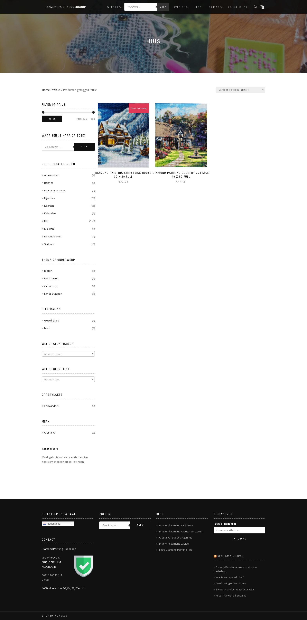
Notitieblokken (52, 236)
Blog (198, 7)
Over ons (180, 7)
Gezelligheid (51, 320)
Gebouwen (51, 286)
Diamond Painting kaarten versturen (180, 531)
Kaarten (49, 205)
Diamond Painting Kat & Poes (176, 525)
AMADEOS (61, 615)
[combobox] (68, 354)
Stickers (49, 244)
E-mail (45, 579)
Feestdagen (51, 278)
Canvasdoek (51, 406)
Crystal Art (50, 432)
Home (46, 90)
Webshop (113, 7)
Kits (46, 221)
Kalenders (50, 213)
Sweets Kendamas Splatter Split (235, 589)
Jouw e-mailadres (225, 523)
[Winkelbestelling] (240, 90)
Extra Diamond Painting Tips (175, 549)
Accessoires (51, 175)
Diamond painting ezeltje (174, 543)
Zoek (163, 7)
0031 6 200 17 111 (52, 575)
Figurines (49, 198)
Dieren (48, 270)
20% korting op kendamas (231, 583)
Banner (48, 183)
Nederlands (51, 523)
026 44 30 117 (237, 7)
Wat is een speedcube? (230, 577)
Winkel (56, 90)
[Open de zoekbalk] (256, 6)
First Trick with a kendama (231, 595)
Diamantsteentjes (54, 190)
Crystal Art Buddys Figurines (175, 537)
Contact (215, 7)
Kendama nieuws (231, 556)
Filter (52, 119)
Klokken (49, 229)
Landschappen (53, 293)
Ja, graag (239, 539)
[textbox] (68, 354)
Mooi (47, 328)
